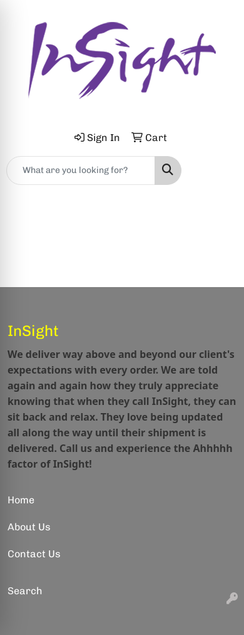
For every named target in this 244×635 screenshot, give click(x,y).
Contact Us (34, 554)
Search (25, 591)
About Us (29, 527)
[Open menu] (218, 170)
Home (21, 500)
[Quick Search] (80, 170)
